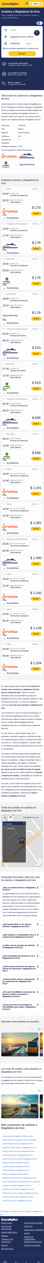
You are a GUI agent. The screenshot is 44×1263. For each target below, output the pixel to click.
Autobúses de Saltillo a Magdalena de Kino (16, 1185)
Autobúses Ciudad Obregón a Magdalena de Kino (19, 1147)
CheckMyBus (4, 1211)
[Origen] (25, 30)
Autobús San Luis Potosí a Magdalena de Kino (18, 1189)
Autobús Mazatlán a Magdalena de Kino (15, 1170)
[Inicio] (12, 3)
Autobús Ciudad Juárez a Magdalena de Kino (17, 1144)
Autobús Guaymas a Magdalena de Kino (16, 1166)
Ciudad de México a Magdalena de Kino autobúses (19, 1140)
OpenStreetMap (30, 866)
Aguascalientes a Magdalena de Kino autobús (17, 1136)
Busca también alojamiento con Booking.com (22, 48)
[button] (39, 858)
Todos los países (32, 1245)
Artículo (28, 1226)
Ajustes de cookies (33, 1223)
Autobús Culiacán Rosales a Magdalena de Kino (18, 1151)
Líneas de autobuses (34, 1230)
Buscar (36, 213)
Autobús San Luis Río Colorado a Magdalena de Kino (20, 1193)
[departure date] (16, 44)
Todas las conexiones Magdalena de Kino (33, 1239)
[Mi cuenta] (26, 3)
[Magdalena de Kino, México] (25, 37)
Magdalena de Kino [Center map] (30, 817)
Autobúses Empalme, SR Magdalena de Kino (17, 1155)
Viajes (27, 1233)
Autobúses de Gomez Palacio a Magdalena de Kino (19, 1159)
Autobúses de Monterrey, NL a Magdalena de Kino (19, 1178)
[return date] (32, 44)
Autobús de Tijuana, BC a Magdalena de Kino (17, 1197)
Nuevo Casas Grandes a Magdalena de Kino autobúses (21, 1182)
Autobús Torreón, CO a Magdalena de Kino (16, 1200)
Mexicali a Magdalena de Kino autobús (15, 1174)
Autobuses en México (17, 1211)
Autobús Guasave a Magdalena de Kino (15, 1163)
